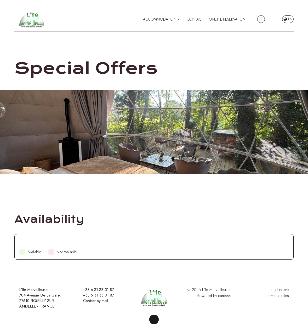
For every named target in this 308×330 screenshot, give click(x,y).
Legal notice (279, 289)
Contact (195, 19)
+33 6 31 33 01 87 (96, 289)
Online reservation (227, 19)
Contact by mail (93, 300)
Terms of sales (277, 295)
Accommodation (162, 19)
